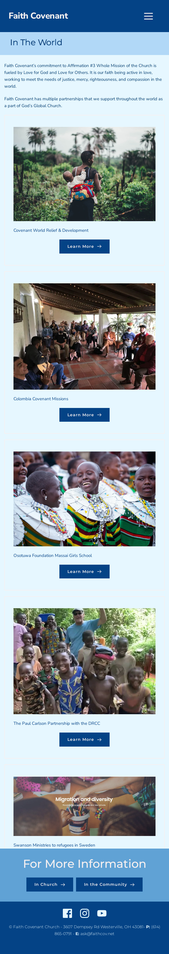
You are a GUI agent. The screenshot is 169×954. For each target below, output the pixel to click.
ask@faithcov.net (97, 933)
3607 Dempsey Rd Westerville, (93, 926)
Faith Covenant (38, 16)
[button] (148, 16)
